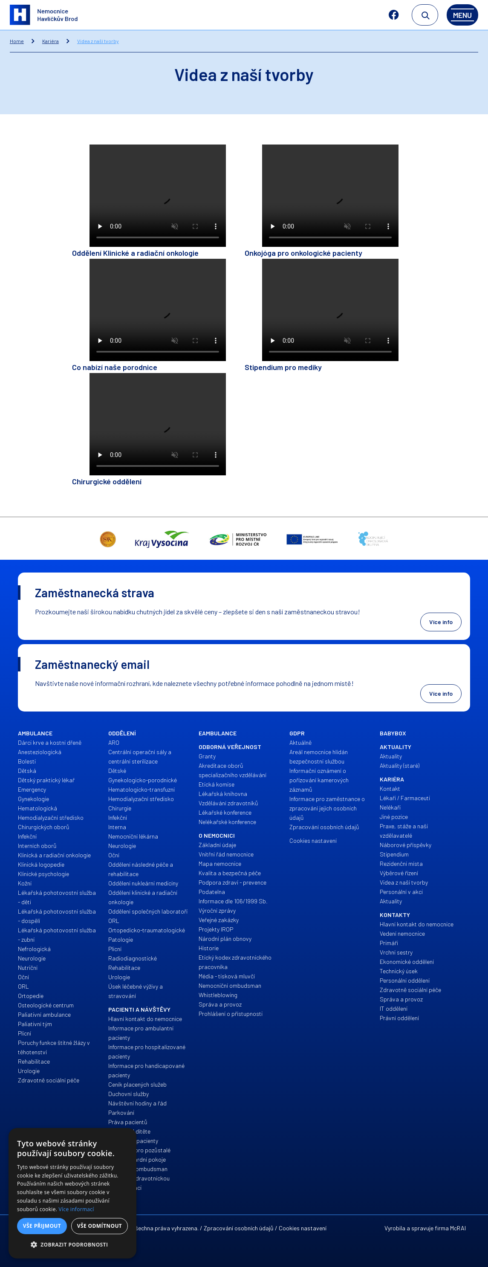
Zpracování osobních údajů (239, 1228)
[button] (72, 1245)
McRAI (458, 1228)
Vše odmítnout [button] (99, 1225)
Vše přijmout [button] (42, 1225)
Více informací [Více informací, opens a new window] (76, 1209)
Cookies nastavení (302, 1228)
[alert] (72, 1193)
